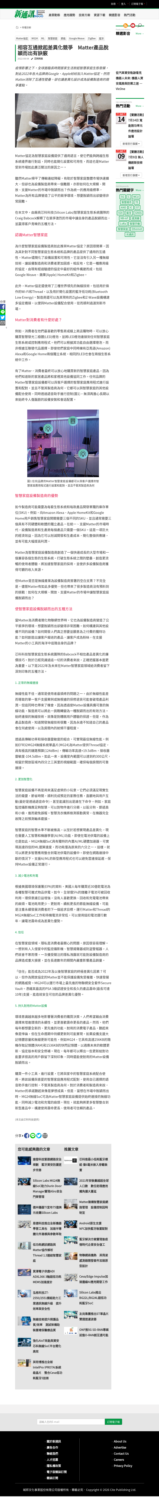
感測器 (135, 218)
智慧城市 (127, 202)
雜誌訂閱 (51, 1478)
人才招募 (51, 1459)
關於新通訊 (52, 1441)
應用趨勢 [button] (69, 15)
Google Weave (76, 38)
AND (123, 207)
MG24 (35, 38)
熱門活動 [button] (129, 15)
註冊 (113, 3)
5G (122, 196)
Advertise (118, 1447)
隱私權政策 (52, 1465)
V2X (120, 213)
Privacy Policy (121, 1465)
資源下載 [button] (99, 15)
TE (136, 202)
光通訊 (130, 234)
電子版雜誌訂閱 (55, 1472)
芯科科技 (38, 58)
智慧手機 (135, 223)
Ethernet (137, 229)
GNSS (138, 213)
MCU (136, 196)
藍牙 (101, 38)
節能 (63, 38)
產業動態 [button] (54, 15)
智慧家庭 (52, 38)
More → (140, 33)
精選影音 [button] (114, 15)
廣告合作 (51, 1447)
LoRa (123, 223)
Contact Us (120, 1453)
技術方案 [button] (84, 15)
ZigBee (92, 38)
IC (131, 207)
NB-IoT (124, 218)
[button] (141, 24)
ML (42, 38)
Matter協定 (22, 38)
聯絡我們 (51, 1453)
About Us (118, 1441)
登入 (123, 3)
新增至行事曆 (131, 143)
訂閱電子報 (137, 3)
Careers (117, 1459)
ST (137, 207)
